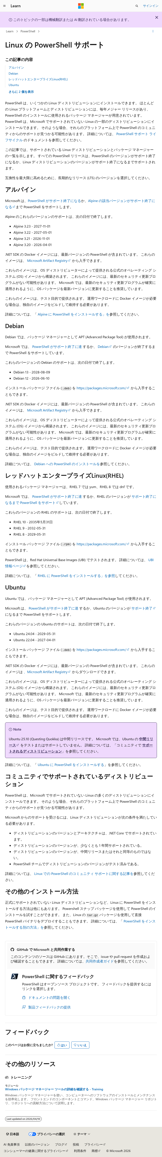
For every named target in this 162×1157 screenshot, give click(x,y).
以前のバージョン (37, 1144)
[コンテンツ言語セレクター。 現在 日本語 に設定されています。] (13, 1134)
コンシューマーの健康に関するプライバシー (34, 1151)
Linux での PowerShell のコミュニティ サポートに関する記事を (84, 873)
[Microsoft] (81, 6)
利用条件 (80, 1151)
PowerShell (28, 31)
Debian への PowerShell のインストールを (67, 463)
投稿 (76, 1144)
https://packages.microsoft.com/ (101, 388)
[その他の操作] (153, 31)
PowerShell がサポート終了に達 (57, 346)
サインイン (150, 6)
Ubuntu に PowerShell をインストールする (71, 764)
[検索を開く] (136, 6)
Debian (13, 73)
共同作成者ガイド (100, 961)
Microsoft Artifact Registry (47, 260)
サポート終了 (142, 608)
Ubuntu (14, 85)
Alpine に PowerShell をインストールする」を (73, 314)
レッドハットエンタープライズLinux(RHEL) (38, 79)
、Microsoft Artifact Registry (46, 671)
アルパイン (16, 67)
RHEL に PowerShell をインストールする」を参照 (76, 575)
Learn (9, 31)
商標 (95, 1151)
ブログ (59, 1144)
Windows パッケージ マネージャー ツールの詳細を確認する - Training (54, 1089)
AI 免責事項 (12, 1144)
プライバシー (93, 1144)
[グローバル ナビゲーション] (4, 6)
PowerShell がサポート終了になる (54, 200)
